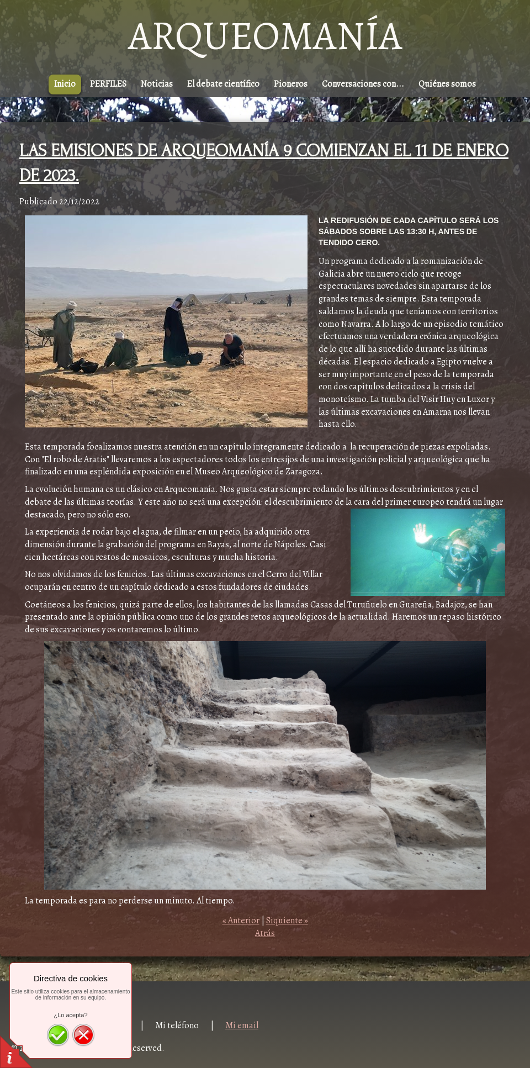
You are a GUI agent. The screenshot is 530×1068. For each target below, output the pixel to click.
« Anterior (240, 920)
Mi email (241, 1025)
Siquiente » (287, 920)
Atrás (265, 933)
